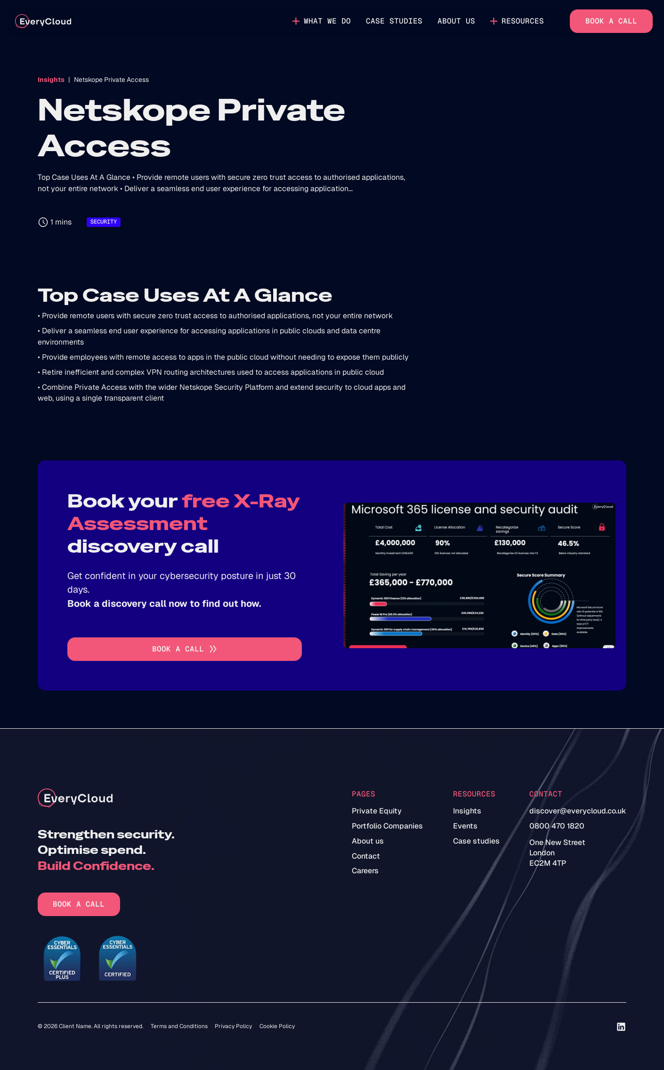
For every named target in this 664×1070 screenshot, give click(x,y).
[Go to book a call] (184, 649)
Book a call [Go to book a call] (611, 21)
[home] (43, 21)
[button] (322, 21)
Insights (51, 79)
